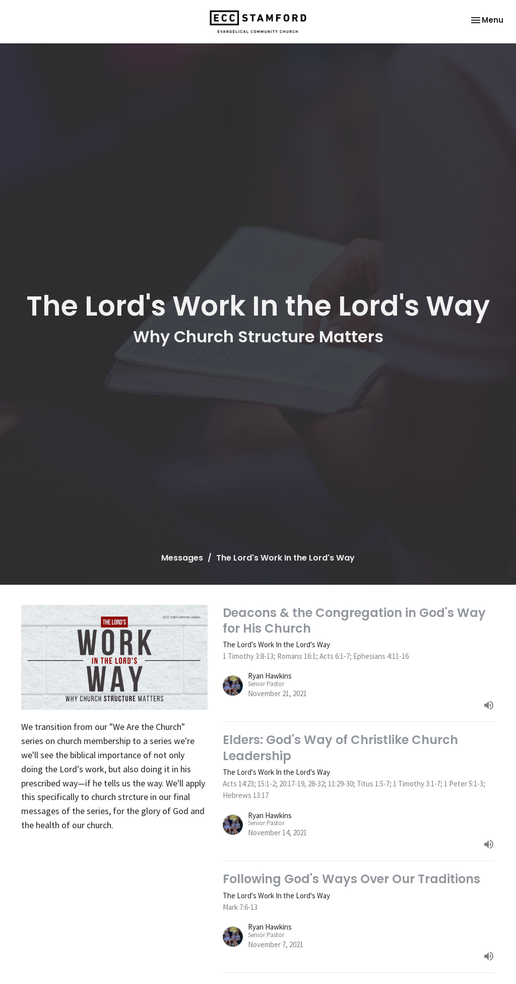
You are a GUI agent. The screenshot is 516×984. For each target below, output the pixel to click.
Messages (182, 558)
